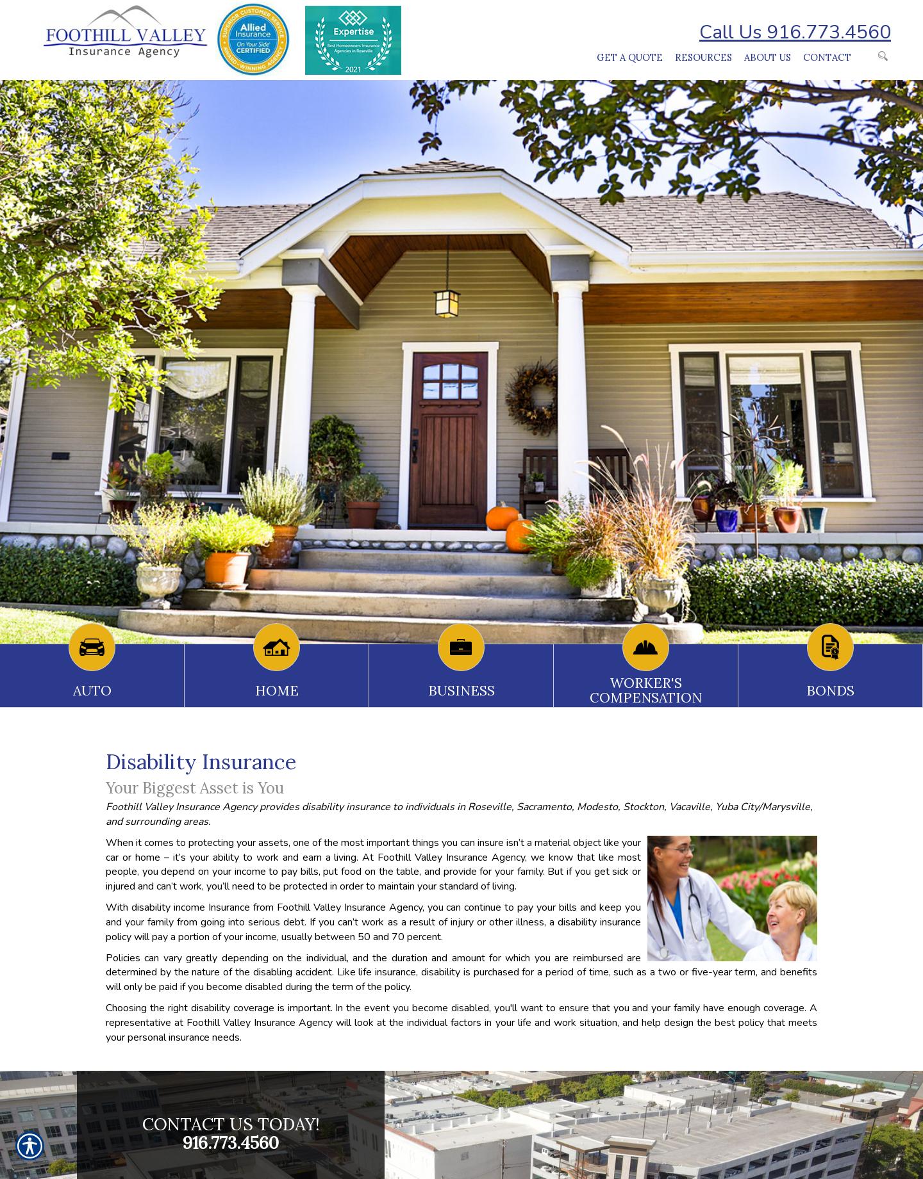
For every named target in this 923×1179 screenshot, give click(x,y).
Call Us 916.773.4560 (795, 32)
